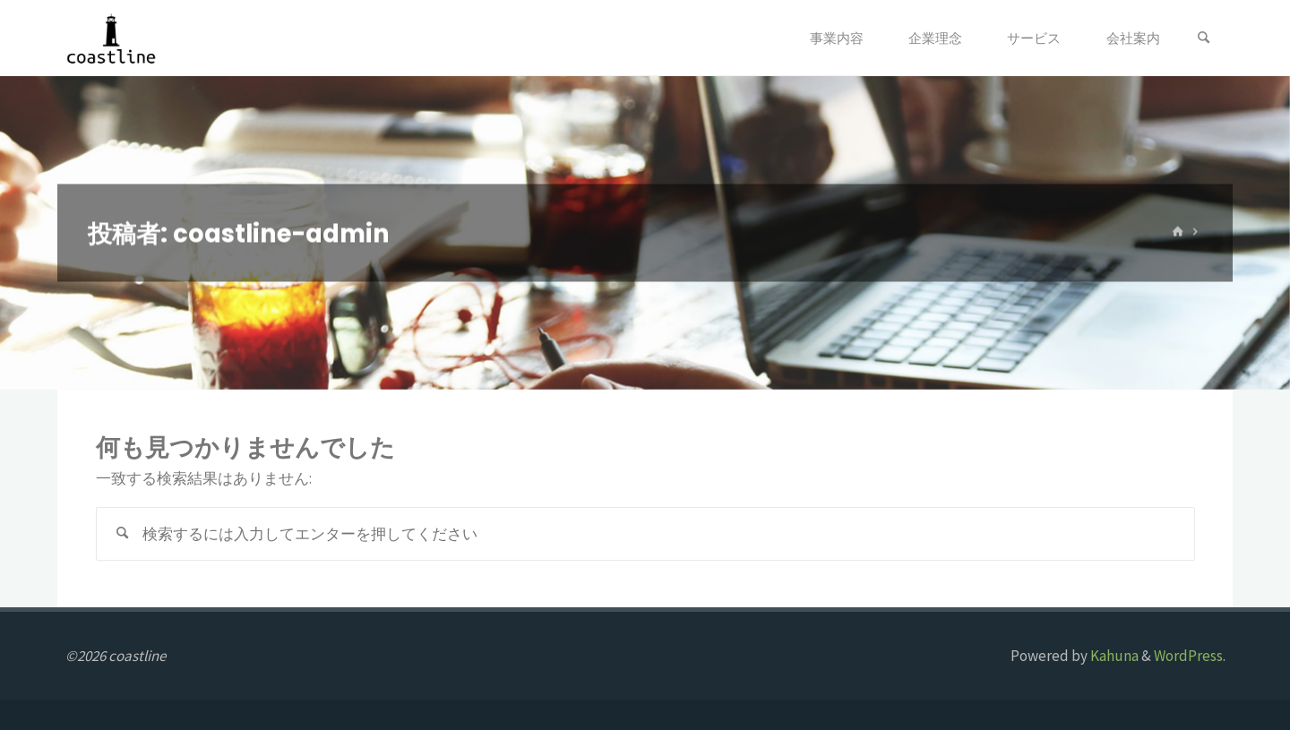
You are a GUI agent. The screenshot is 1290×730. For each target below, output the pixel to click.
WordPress (1188, 656)
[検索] (1204, 38)
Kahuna (1113, 656)
